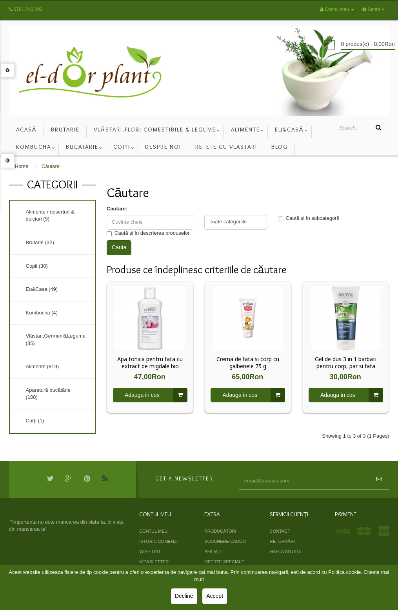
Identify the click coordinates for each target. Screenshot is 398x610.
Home (22, 166)
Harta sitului (286, 551)
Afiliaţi (212, 551)
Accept (214, 596)
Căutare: (117, 209)
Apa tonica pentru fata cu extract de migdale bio (150, 363)
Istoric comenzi (158, 541)
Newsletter (154, 561)
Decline (184, 596)
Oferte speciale (224, 561)
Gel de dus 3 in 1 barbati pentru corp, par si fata (345, 363)
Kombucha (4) (42, 313)
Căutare (51, 166)
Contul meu (153, 531)
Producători (220, 531)
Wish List (150, 551)
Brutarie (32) (40, 242)
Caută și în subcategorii (308, 218)
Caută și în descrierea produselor (148, 233)
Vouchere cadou (224, 541)
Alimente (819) (42, 366)
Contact (280, 531)
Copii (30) (37, 266)
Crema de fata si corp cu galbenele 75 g (247, 363)
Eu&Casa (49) (42, 289)
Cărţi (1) (35, 421)
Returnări (282, 541)
